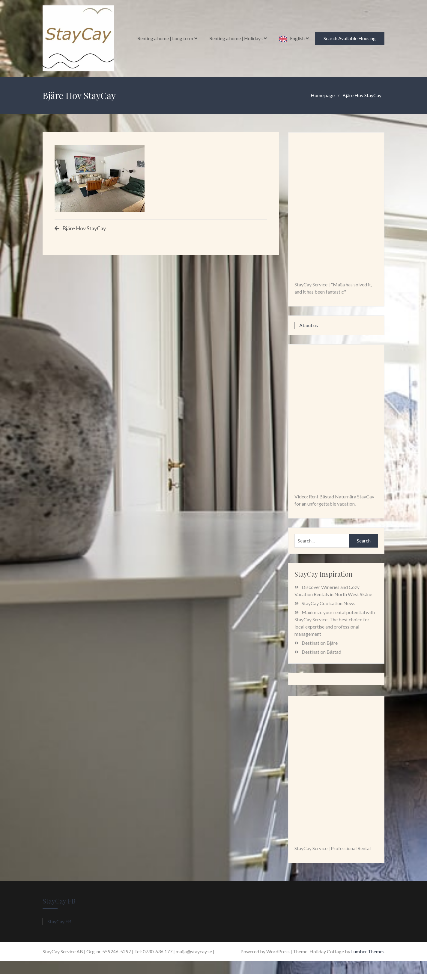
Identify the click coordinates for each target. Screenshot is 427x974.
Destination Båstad (321, 652)
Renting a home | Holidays (236, 38)
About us (308, 325)
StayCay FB (59, 900)
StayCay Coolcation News (328, 603)
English (297, 38)
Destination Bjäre (320, 643)
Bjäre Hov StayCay (84, 228)
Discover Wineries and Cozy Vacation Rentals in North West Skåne (333, 590)
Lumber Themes (367, 951)
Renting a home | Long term (165, 38)
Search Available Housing (350, 38)
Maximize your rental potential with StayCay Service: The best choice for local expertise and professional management (334, 623)
